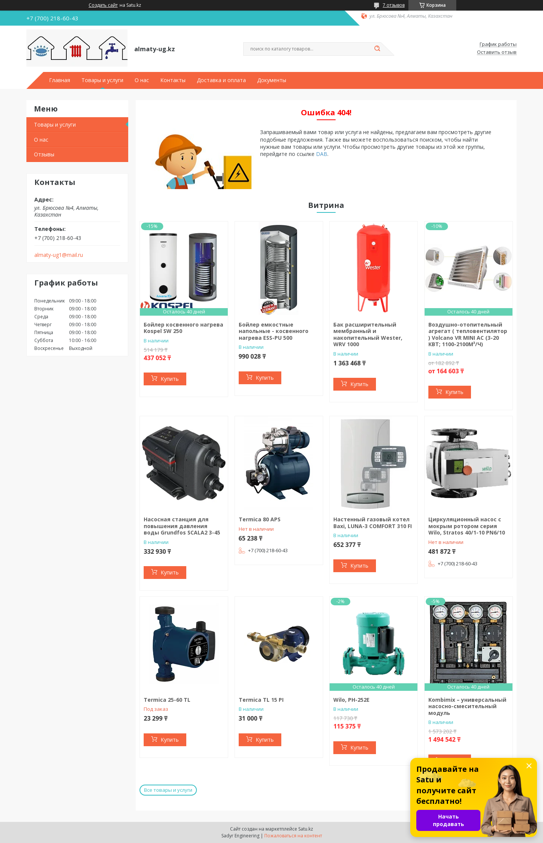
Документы (271, 80)
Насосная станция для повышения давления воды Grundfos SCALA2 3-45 (182, 526)
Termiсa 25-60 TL (167, 699)
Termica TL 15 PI (261, 699)
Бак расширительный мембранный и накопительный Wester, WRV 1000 (367, 334)
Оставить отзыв (497, 52)
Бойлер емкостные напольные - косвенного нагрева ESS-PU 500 (273, 331)
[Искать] (377, 49)
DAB (321, 153)
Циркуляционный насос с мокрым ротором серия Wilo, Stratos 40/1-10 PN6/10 (466, 526)
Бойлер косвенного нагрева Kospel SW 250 (183, 328)
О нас (142, 80)
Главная (59, 80)
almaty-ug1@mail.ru (58, 255)
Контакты (173, 80)
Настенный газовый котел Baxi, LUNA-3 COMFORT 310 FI (372, 523)
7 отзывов (394, 5)
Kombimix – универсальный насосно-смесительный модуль (467, 706)
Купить (170, 378)
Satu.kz (305, 829)
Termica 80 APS (260, 519)
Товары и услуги (102, 80)
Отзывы (44, 154)
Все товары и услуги (168, 789)
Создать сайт (103, 5)
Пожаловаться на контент (293, 835)
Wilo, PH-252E (351, 699)
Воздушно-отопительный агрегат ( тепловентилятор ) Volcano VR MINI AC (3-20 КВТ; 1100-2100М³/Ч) (467, 334)
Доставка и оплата (221, 80)
